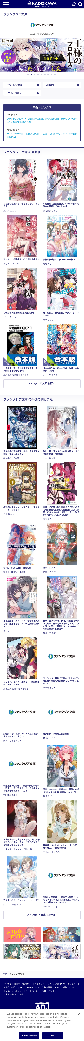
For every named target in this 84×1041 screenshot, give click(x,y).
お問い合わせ (68, 987)
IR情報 (17, 984)
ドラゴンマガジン (14, 93)
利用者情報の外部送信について (17, 994)
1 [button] (28, 74)
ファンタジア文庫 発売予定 (41, 914)
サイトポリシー (33, 991)
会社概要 (7, 984)
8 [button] (52, 74)
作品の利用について (51, 987)
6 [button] (45, 74)
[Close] (78, 1014)
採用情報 (26, 984)
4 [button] (38, 74)
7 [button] (48, 74)
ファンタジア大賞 (14, 85)
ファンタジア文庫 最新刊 (41, 383)
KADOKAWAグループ (29, 987)
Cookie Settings (29, 1035)
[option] (42, 55)
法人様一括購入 (10, 987)
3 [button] (35, 74)
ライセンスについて (56, 984)
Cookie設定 (47, 991)
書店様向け (73, 984)
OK (53, 1035)
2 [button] (32, 74)
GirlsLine (50, 85)
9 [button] (55, 74)
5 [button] (42, 74)
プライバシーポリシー (13, 991)
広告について (39, 984)
